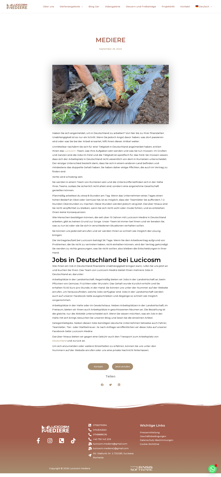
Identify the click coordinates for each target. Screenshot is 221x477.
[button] (102, 387)
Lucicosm (71, 153)
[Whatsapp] (212, 469)
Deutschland (60, 342)
